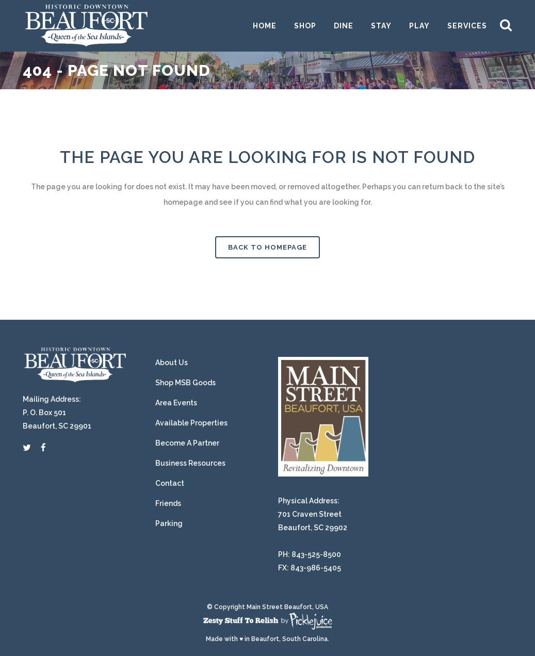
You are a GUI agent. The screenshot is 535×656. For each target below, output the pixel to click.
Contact (169, 483)
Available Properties (191, 423)
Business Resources (190, 463)
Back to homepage (267, 247)
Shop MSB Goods (185, 383)
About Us (171, 362)
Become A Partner (187, 443)
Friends (168, 503)
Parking (169, 523)
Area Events (176, 403)
